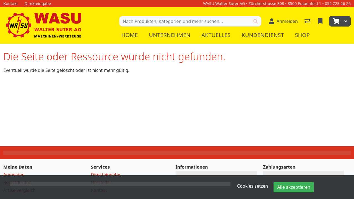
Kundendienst (263, 35)
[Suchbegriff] (184, 21)
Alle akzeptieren (293, 187)
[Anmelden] (283, 21)
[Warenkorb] (335, 21)
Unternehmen (169, 35)
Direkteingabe (105, 175)
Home (129, 35)
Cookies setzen (252, 186)
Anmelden (14, 175)
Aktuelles (215, 35)
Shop (302, 35)
